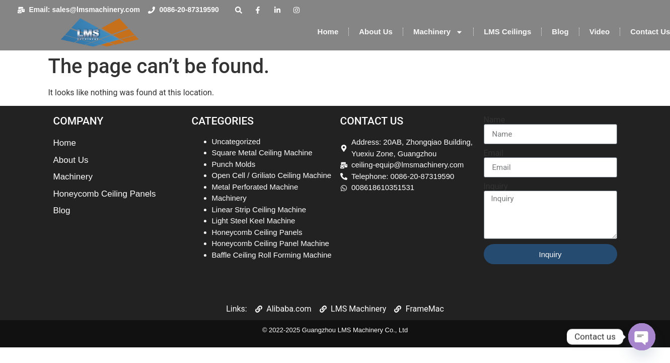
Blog (560, 31)
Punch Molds (234, 164)
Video (599, 31)
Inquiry (496, 187)
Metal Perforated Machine (255, 187)
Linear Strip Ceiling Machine (259, 209)
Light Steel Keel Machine (253, 220)
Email (494, 153)
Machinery (438, 32)
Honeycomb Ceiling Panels (257, 232)
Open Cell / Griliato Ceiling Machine (272, 175)
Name (494, 120)
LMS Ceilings (507, 31)
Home (328, 31)
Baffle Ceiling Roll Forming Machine (272, 255)
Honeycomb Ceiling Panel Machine (270, 243)
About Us (376, 31)
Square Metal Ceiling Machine (262, 152)
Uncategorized (236, 141)
